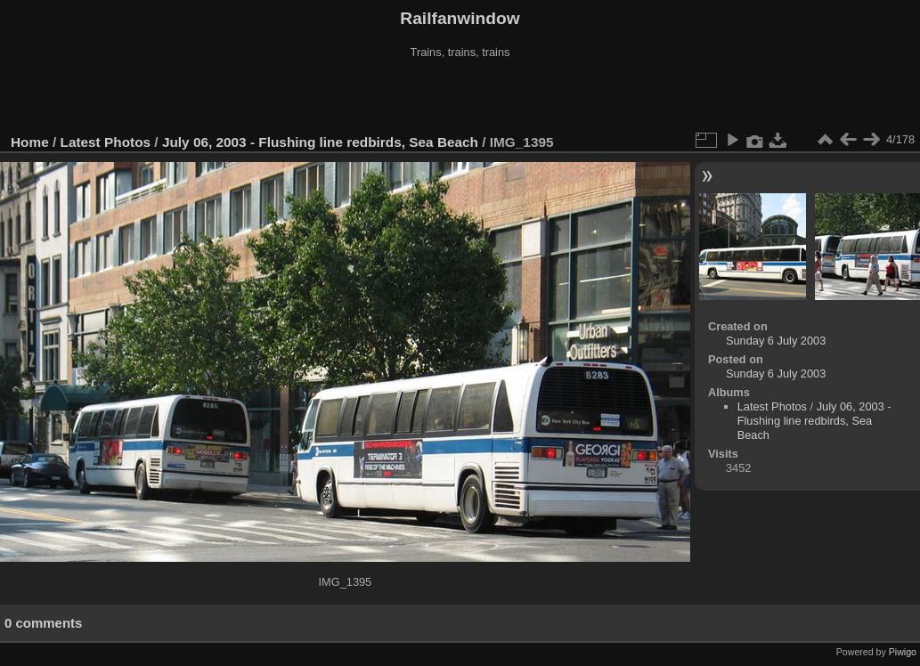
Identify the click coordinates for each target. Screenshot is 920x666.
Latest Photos (106, 142)
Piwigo (902, 651)
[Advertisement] (460, 97)
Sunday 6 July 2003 (776, 340)
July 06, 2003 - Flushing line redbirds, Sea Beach (320, 142)
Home (30, 142)
